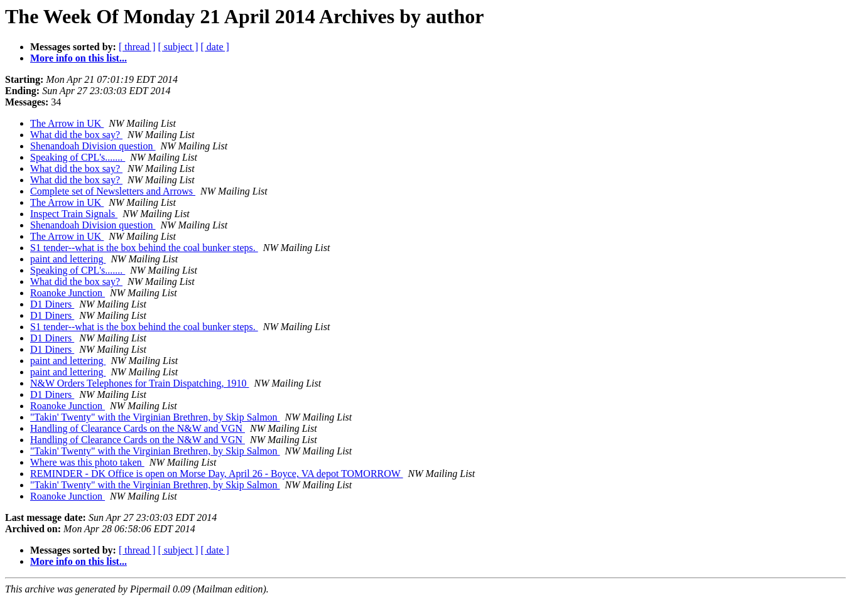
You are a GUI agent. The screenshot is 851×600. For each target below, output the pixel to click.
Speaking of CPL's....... (77, 157)
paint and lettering (68, 259)
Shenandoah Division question (93, 146)
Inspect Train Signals (73, 213)
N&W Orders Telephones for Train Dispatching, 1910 (139, 383)
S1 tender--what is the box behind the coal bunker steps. (144, 247)
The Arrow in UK (67, 123)
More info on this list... (78, 58)
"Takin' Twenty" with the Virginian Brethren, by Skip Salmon (155, 417)
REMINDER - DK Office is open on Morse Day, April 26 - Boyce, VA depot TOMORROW (216, 473)
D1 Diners (52, 304)
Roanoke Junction (67, 292)
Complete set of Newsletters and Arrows (112, 191)
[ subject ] (178, 46)
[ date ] (215, 46)
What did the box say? (76, 134)
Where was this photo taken (87, 462)
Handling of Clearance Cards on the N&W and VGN (137, 428)
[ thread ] (137, 46)
